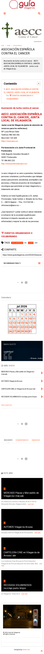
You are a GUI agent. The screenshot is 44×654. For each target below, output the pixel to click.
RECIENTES (6, 405)
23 (26, 327)
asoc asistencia (17, 45)
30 (26, 331)
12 (10, 323)
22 (22, 327)
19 (10, 327)
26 (10, 331)
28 (18, 331)
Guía (2, 45)
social (8, 45)
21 (18, 327)
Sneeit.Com (26, 649)
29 (22, 331)
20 (14, 327)
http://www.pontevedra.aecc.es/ (14, 164)
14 (18, 323)
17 (30, 323)
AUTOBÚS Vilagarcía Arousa (18, 527)
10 (30, 318)
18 (34, 323)
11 (34, 318)
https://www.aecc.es (9, 141)
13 (14, 323)
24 (30, 327)
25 (34, 327)
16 (26, 323)
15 (22, 323)
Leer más (31, 504)
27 (14, 331)
